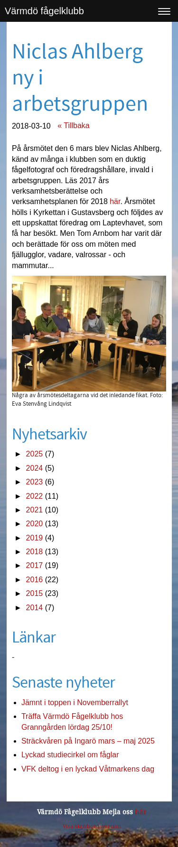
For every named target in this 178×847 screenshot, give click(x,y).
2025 (34, 454)
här (115, 201)
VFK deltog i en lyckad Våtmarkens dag (87, 769)
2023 (34, 482)
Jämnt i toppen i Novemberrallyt (74, 702)
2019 (34, 538)
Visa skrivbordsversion (92, 826)
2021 (34, 510)
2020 (34, 524)
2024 (34, 468)
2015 (34, 593)
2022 (34, 496)
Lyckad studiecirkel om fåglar (70, 755)
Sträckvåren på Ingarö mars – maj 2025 (88, 741)
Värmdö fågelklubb (44, 11)
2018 (34, 552)
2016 (34, 580)
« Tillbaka (73, 125)
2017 (34, 565)
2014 (34, 608)
